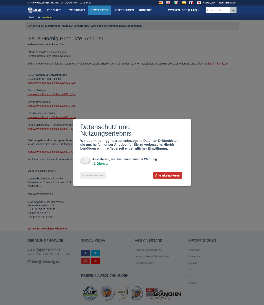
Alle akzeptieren (167, 175)
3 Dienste (100, 164)
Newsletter (99, 10)
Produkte (55, 10)
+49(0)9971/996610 (39, 2)
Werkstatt (77, 10)
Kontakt (145, 10)
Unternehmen (124, 10)
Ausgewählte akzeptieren (93, 175)
